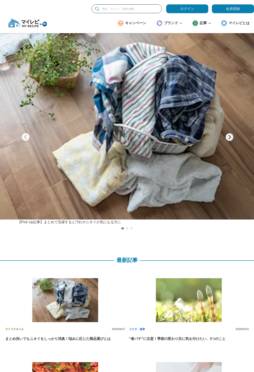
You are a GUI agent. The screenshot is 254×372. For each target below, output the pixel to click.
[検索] (97, 9)
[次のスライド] (229, 87)
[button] (63, 230)
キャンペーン (135, 23)
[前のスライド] (25, 87)
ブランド (173, 23)
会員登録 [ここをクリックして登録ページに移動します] (233, 9)
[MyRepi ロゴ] (27, 23)
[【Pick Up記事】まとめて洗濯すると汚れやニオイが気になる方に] (127, 84)
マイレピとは (239, 23)
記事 (205, 23)
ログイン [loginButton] (187, 9)
